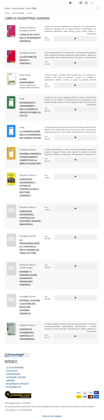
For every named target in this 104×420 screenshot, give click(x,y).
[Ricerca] (98, 8)
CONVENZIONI (13, 374)
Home (7, 13)
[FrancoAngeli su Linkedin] (9, 362)
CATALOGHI (11, 371)
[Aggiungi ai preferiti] (75, 38)
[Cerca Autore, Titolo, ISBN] (53, 8)
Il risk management (27, 81)
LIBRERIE (10, 380)
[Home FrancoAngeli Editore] (14, 3)
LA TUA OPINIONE (15, 367)
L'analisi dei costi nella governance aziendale (30, 37)
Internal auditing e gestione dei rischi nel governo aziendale (30, 307)
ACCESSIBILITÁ (13, 387)
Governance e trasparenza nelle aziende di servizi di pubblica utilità (30, 109)
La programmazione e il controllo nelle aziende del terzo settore (30, 246)
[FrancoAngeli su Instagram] (12, 362)
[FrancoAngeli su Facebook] (6, 362)
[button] (69, 3)
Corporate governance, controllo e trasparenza (27, 334)
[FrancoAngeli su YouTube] (16, 362)
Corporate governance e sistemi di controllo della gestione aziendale (29, 187)
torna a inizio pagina (52, 416)
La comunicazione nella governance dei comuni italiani (30, 134)
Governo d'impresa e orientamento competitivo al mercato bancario (30, 159)
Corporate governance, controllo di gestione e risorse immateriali (30, 218)
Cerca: (7, 8)
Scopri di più (91, 34)
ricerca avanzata (18, 13)
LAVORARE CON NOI (16, 377)
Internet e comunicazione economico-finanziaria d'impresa (28, 278)
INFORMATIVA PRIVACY (17, 384)
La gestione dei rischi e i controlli (28, 60)
